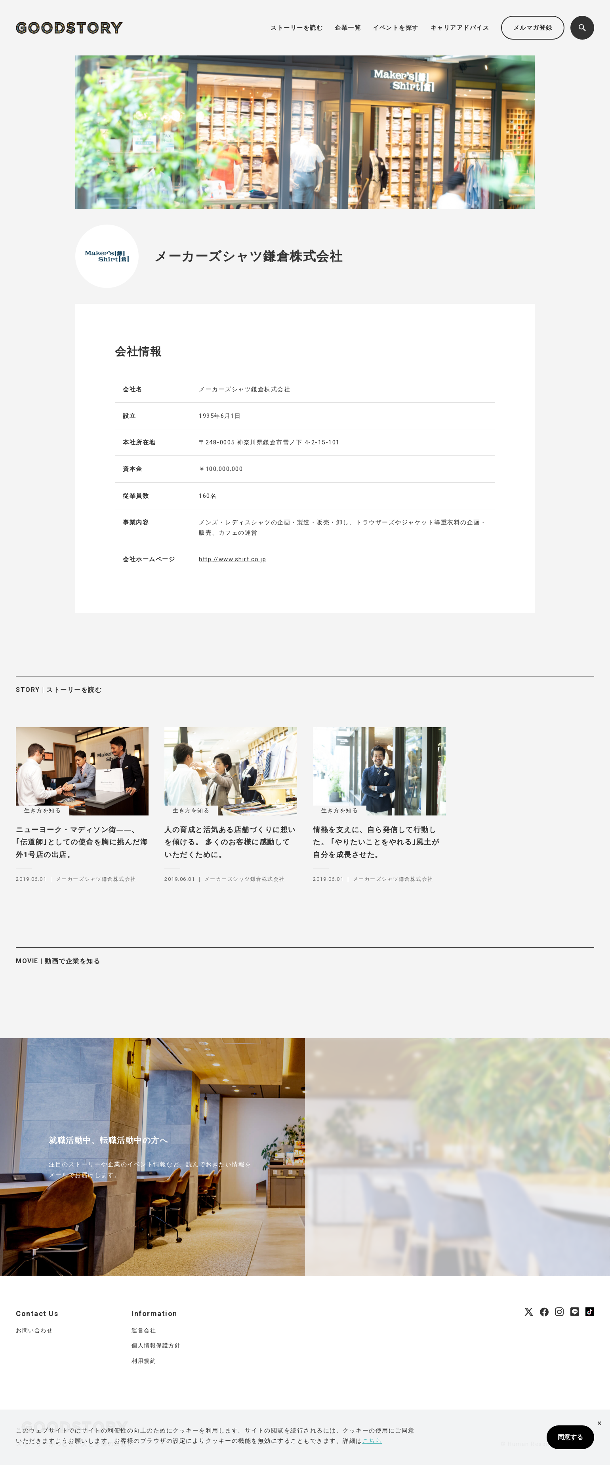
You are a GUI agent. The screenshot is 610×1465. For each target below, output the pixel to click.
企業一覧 (348, 27)
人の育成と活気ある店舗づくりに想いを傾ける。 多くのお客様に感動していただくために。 (230, 842)
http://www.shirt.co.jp (232, 559)
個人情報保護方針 (156, 1345)
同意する (570, 1437)
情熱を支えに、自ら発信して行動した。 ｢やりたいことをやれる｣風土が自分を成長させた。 (376, 842)
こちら (372, 1440)
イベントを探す (396, 27)
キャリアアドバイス (460, 27)
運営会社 (144, 1330)
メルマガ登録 (533, 27)
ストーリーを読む (297, 27)
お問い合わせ (34, 1330)
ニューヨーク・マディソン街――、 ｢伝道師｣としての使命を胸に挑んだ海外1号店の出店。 (82, 842)
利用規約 (144, 1361)
